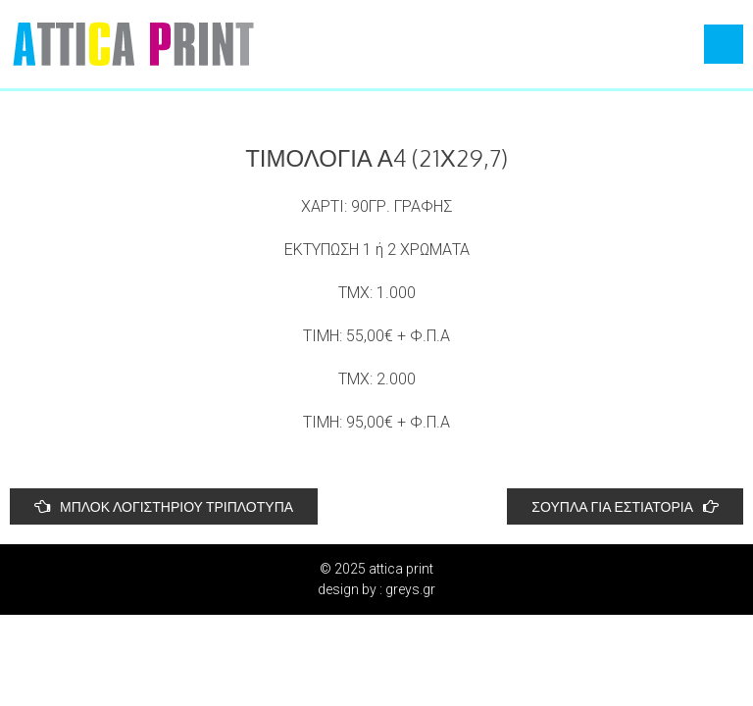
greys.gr (410, 589)
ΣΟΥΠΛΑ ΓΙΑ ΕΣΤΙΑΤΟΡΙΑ (625, 506)
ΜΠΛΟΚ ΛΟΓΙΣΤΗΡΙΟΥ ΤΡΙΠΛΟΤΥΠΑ (163, 506)
